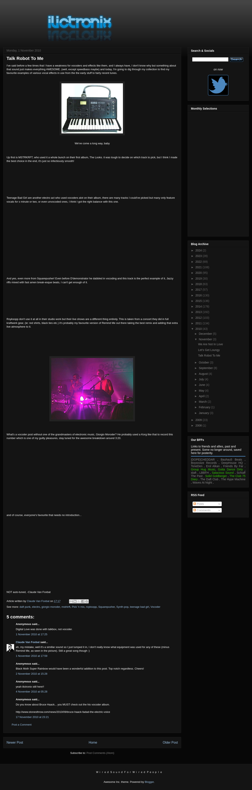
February (205, 407)
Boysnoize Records (204, 462)
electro (36, 606)
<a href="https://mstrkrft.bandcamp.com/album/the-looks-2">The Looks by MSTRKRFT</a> (92, 179)
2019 (199, 278)
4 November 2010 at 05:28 (31, 691)
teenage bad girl (139, 606)
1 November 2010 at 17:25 (31, 634)
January (204, 413)
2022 (199, 261)
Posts (198, 504)
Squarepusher (106, 606)
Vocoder (155, 606)
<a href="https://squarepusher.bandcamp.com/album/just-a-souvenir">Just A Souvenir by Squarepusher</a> (92, 300)
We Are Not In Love (210, 344)
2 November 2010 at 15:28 (31, 673)
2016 (199, 295)
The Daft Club (209, 479)
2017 (199, 289)
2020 (199, 272)
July (202, 379)
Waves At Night (202, 482)
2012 (199, 317)
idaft (193, 472)
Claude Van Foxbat (28, 642)
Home (93, 742)
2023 (199, 256)
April (202, 396)
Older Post (170, 742)
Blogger (149, 781)
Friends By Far (233, 466)
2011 (199, 323)
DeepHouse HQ (232, 462)
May (202, 390)
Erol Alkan (213, 466)
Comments (202, 510)
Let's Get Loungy (209, 350)
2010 (199, 328)
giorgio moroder (51, 606)
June (202, 384)
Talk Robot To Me (209, 355)
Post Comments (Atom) (100, 752)
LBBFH (204, 472)
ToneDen (196, 466)
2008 (199, 425)
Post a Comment (22, 724)
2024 (199, 250)
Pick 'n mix (78, 606)
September (206, 368)
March (203, 401)
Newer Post (15, 742)
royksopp (91, 606)
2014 (199, 306)
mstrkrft (65, 606)
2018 (199, 284)
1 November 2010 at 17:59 (31, 655)
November (206, 339)
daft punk (25, 606)
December (206, 333)
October (204, 362)
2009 (199, 420)
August (203, 373)
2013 (199, 312)
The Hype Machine (233, 479)
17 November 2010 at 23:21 (32, 717)
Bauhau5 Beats (231, 459)
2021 (199, 267)
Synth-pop (122, 606)
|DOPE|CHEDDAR (203, 459)
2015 (199, 301)
